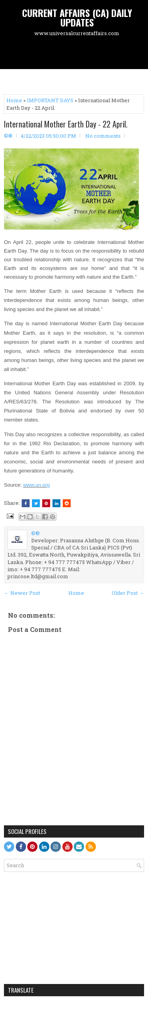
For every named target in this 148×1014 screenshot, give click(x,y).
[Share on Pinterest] (46, 503)
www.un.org (36, 485)
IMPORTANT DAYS (50, 100)
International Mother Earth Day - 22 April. (65, 124)
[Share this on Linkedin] (56, 503)
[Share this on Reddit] (67, 503)
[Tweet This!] (36, 503)
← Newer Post (22, 592)
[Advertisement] (76, 54)
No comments (103, 135)
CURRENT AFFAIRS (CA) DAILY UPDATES (77, 17)
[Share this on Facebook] (26, 503)
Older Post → (128, 592)
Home (14, 100)
